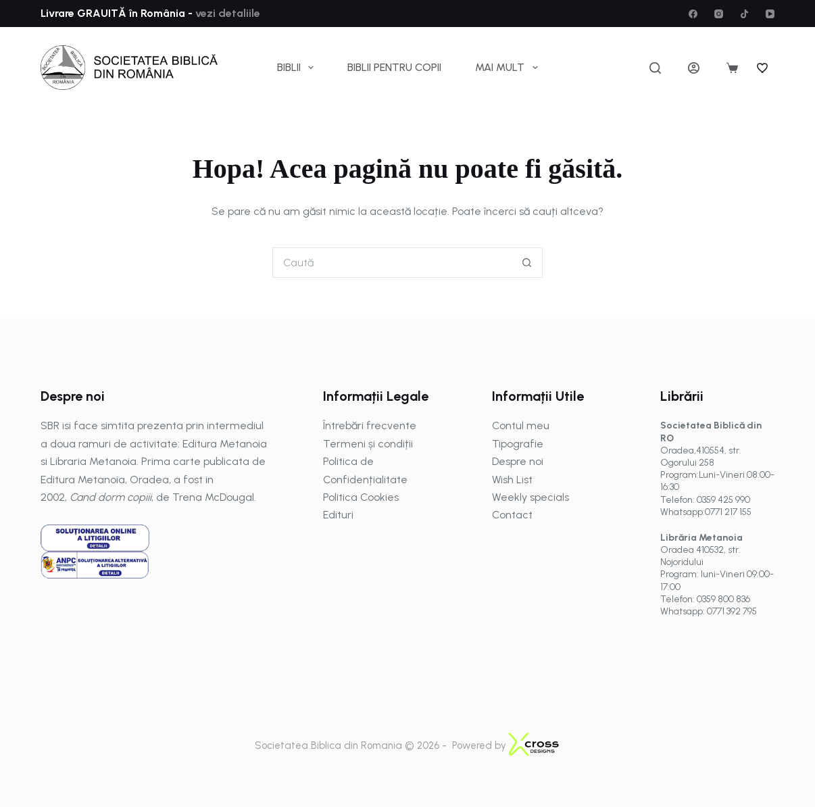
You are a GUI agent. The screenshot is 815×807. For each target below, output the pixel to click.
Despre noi (517, 461)
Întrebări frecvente (369, 425)
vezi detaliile (226, 13)
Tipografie (517, 443)
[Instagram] (718, 13)
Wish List (512, 479)
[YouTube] (770, 13)
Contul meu (520, 425)
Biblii (298, 67)
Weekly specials (530, 497)
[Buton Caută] (527, 262)
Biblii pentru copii (394, 67)
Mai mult (509, 67)
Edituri (338, 514)
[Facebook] (693, 13)
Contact (512, 514)
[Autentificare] (693, 68)
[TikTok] (744, 13)
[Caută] (655, 68)
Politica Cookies (361, 497)
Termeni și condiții (368, 443)
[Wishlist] (762, 67)
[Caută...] (392, 262)
